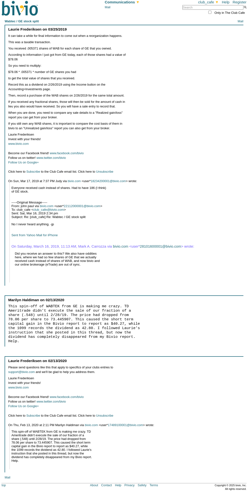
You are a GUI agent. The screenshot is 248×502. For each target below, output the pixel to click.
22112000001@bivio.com (82, 206)
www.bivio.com (18, 144)
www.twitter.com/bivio (51, 158)
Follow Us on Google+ (23, 162)
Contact (106, 485)
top (3, 485)
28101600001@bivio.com (160, 246)
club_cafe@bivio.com (48, 209)
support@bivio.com (21, 372)
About (94, 485)
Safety (142, 485)
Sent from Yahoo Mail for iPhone (34, 235)
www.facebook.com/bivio (67, 153)
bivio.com (74, 181)
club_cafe (208, 2)
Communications (122, 2)
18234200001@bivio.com (108, 181)
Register (239, 2)
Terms (154, 485)
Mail (107, 7)
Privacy (129, 485)
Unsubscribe (104, 171)
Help (226, 2)
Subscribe (33, 171)
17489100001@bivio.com (125, 425)
